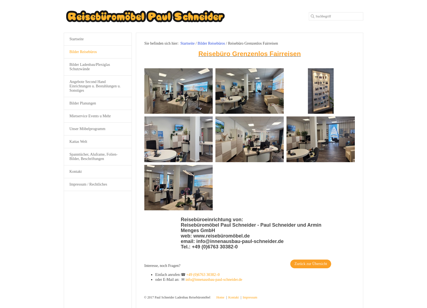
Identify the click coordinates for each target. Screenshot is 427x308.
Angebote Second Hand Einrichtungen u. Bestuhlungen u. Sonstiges (95, 86)
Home (220, 297)
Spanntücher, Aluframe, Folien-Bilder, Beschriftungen (93, 156)
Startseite (188, 43)
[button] (310, 264)
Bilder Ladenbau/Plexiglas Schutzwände (89, 67)
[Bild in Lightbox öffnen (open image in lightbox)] (178, 91)
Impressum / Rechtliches (88, 184)
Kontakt (75, 172)
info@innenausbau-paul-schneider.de (213, 280)
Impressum (250, 297)
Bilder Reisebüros (83, 52)
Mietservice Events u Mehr (90, 116)
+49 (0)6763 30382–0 (202, 275)
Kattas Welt (78, 142)
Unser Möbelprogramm (87, 129)
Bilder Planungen (82, 103)
